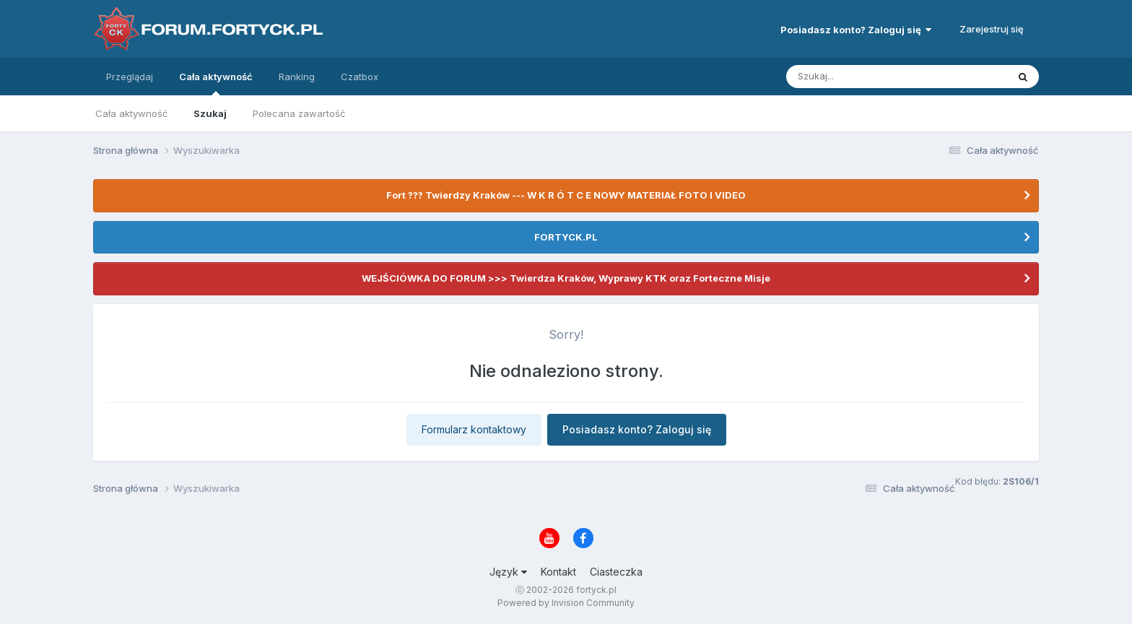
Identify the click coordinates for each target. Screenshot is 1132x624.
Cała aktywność (216, 83)
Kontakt (558, 572)
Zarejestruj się (991, 29)
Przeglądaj (129, 76)
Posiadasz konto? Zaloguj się (855, 29)
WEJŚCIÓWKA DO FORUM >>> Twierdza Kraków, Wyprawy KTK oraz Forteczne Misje (566, 278)
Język (508, 572)
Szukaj (210, 113)
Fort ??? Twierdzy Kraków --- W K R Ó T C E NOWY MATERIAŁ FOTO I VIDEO (566, 195)
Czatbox (359, 76)
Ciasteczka (616, 572)
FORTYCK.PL (566, 237)
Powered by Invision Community (566, 602)
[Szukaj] (861, 76)
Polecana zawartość (299, 113)
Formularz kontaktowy (474, 429)
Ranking (297, 76)
